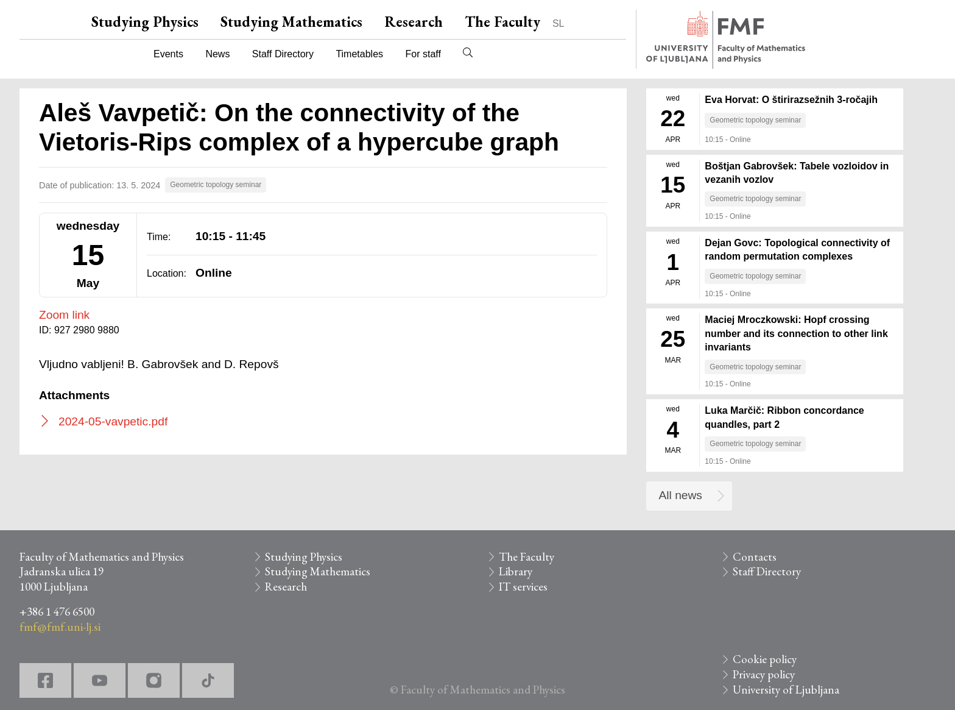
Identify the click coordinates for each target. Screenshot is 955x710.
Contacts (755, 556)
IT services (523, 586)
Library (515, 571)
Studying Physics (145, 21)
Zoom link (64, 314)
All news (680, 495)
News (217, 54)
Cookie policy (765, 659)
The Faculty (502, 21)
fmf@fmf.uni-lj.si (59, 626)
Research (413, 21)
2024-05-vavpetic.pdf (112, 421)
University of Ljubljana (786, 689)
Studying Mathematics (291, 21)
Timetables (359, 54)
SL (558, 23)
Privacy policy (764, 674)
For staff (422, 54)
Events (168, 54)
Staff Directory (283, 54)
